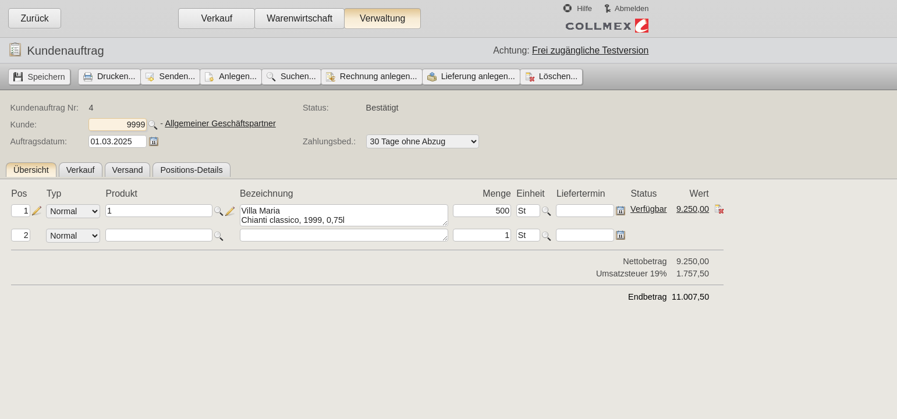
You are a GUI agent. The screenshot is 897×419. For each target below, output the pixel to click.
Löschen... (558, 76)
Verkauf (216, 18)
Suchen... (298, 76)
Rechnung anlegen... (378, 76)
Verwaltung (382, 18)
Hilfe (584, 8)
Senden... (177, 76)
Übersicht (31, 170)
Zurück (34, 18)
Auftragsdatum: (38, 141)
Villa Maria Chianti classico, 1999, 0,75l (344, 215)
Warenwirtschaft (299, 18)
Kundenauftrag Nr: (44, 107)
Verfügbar (648, 209)
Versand (127, 170)
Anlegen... (238, 76)
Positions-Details (191, 170)
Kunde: (23, 124)
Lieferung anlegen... (478, 76)
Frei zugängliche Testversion (590, 50)
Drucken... (116, 76)
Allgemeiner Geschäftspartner (220, 123)
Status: (316, 107)
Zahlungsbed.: (329, 141)
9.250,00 (692, 209)
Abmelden (631, 8)
